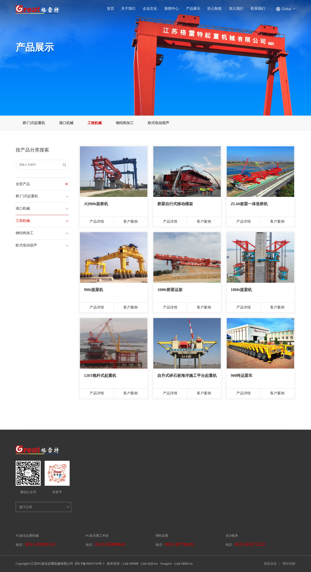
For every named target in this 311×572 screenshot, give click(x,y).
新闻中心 (171, 9)
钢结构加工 (125, 123)
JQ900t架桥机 (96, 462)
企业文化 (150, 9)
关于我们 (128, 9)
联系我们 (258, 9)
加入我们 (236, 9)
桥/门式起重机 (34, 123)
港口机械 (66, 123)
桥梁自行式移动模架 (175, 462)
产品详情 (97, 480)
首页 (110, 9)
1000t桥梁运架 (169, 548)
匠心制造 (214, 9)
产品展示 (193, 9)
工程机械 (94, 123)
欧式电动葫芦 (158, 123)
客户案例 (130, 480)
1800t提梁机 (241, 548)
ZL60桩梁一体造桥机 (249, 462)
